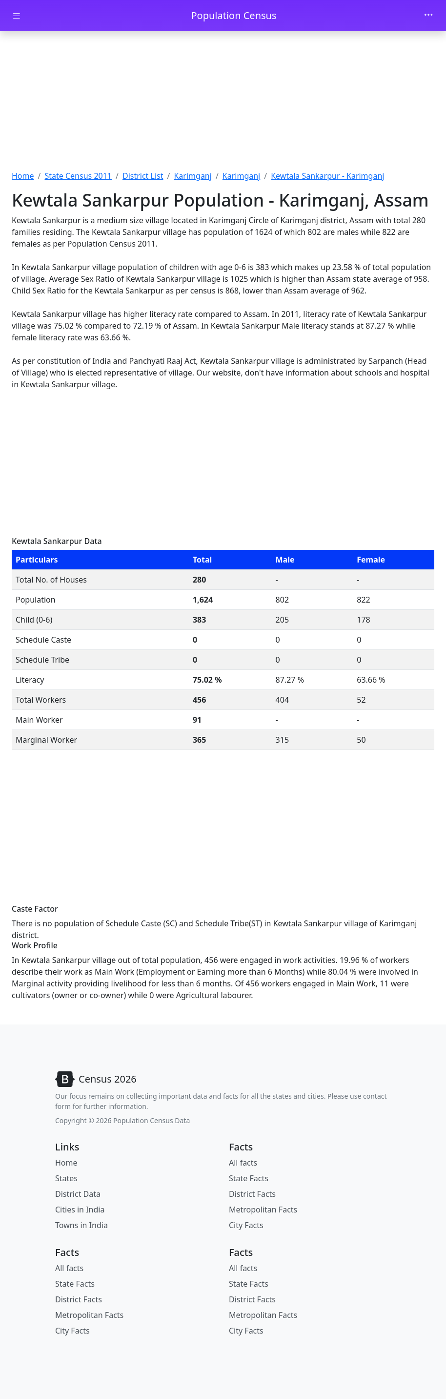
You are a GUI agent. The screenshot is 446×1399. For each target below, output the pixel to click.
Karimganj (192, 175)
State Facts (248, 1178)
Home (23, 175)
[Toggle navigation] (428, 15)
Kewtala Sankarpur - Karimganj (327, 175)
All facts (243, 1162)
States (66, 1178)
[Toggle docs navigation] (16, 16)
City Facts (246, 1225)
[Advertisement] (223, 104)
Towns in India (81, 1225)
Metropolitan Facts (263, 1209)
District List (142, 175)
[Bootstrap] (96, 1079)
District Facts (252, 1194)
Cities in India (79, 1209)
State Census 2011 (78, 175)
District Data (78, 1194)
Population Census (233, 15)
